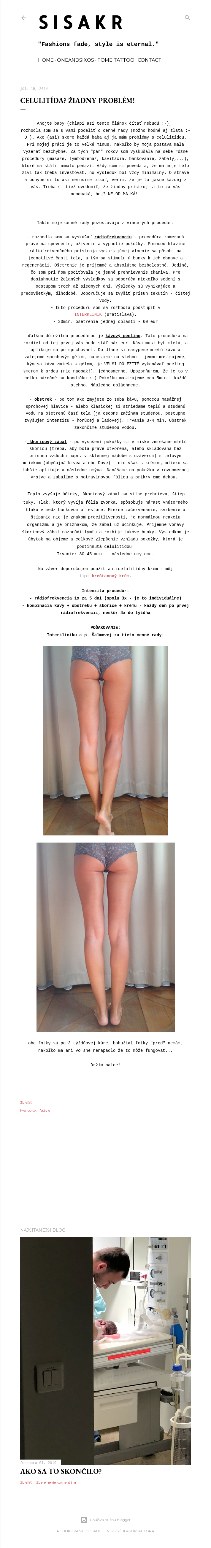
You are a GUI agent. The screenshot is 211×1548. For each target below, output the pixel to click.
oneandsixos (75, 60)
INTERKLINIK (87, 314)
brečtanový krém (110, 576)
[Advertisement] (105, 1171)
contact (149, 60)
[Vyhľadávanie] (187, 16)
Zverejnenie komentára (56, 1482)
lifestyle (44, 1110)
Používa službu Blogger (105, 1519)
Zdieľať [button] (26, 1102)
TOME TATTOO (115, 60)
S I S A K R (80, 22)
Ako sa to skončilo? (61, 1471)
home (46, 60)
